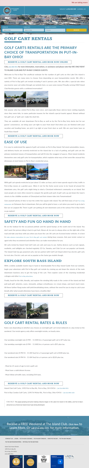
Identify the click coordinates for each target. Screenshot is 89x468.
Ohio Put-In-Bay (53, 442)
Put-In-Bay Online (65, 442)
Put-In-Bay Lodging (26, 442)
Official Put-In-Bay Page (30, 445)
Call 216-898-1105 (70, 392)
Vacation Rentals (27, 13)
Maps (74, 13)
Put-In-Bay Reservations (13, 445)
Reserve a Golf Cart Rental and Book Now (33, 136)
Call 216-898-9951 (64, 388)
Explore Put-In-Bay (48, 13)
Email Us (79, 9)
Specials (37, 13)
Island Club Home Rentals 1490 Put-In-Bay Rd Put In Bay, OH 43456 (12, 453)
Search (76, 30)
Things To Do (60, 13)
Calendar (68, 13)
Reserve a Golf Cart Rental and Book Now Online (38, 62)
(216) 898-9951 (67, 9)
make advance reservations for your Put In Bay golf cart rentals (31, 237)
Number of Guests (50, 27)
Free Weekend (82, 13)
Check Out (27, 27)
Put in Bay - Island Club (13, 11)
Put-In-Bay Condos (40, 442)
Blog (56, 9)
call (54, 428)
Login (16, 442)
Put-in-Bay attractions (27, 276)
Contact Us (9, 442)
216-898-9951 (15, 67)
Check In (5, 27)
